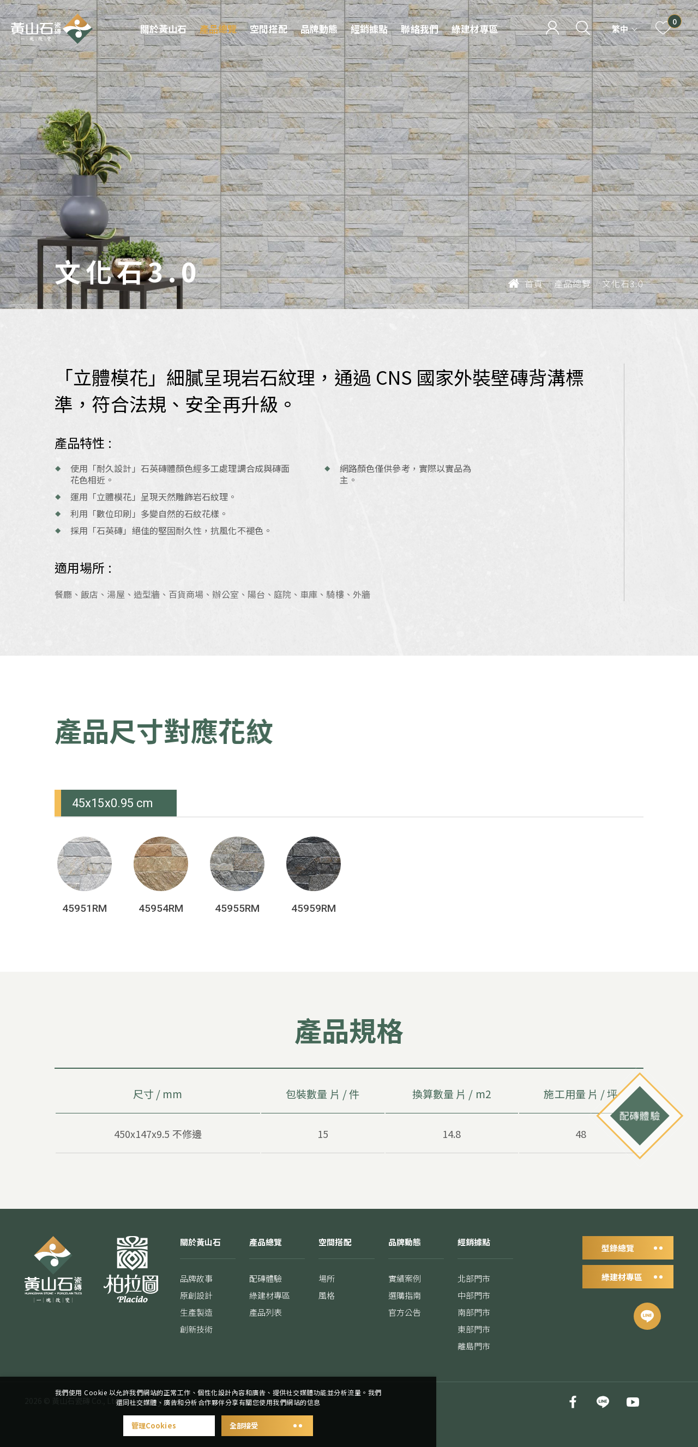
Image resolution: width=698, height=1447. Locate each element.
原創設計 (196, 1310)
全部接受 (267, 1425)
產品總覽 (218, 28)
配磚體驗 (265, 1293)
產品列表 (265, 1327)
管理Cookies (169, 1425)
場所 (326, 1294)
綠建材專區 (475, 28)
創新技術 (196, 1343)
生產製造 (196, 1327)
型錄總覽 (627, 1262)
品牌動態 (319, 28)
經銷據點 (369, 28)
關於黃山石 (163, 28)
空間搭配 (268, 28)
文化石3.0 (622, 283)
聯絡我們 (419, 28)
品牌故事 (196, 1293)
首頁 (525, 283)
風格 (326, 1311)
